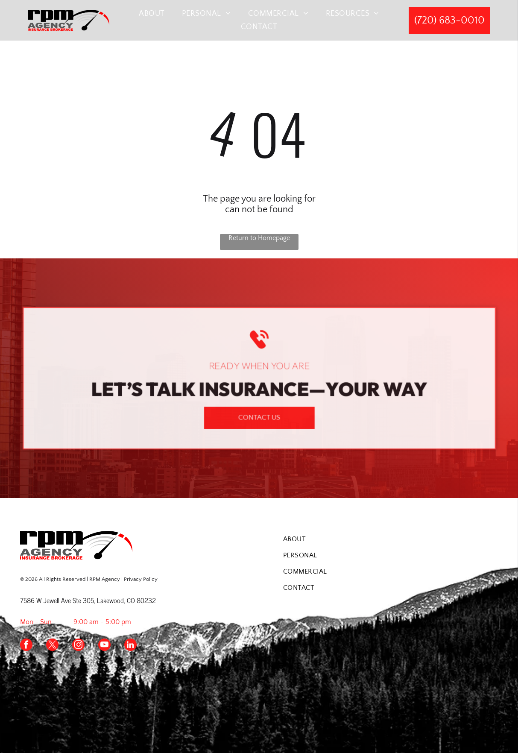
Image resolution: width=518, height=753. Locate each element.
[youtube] (104, 646)
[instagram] (78, 646)
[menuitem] (151, 13)
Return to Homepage (259, 238)
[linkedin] (130, 646)
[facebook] (26, 646)
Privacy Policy (141, 579)
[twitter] (52, 646)
